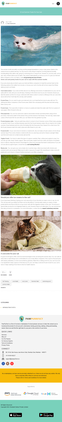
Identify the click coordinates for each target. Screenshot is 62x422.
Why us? (4, 337)
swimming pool (47, 281)
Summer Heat (35, 281)
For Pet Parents (6, 339)
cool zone (25, 281)
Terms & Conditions (7, 343)
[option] (31, 46)
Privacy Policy (6, 345)
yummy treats (6, 284)
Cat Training (5, 281)
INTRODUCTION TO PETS (9, 307)
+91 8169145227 (10, 355)
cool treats (15, 281)
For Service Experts (7, 341)
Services (4, 334)
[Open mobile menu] (53, 3)
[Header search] (58, 3)
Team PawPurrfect (11, 23)
